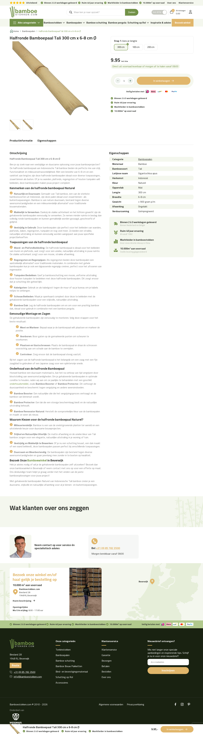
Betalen (106, 666)
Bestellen (106, 671)
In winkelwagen (161, 80)
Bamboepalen (75, 22)
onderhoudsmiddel (19, 383)
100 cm (136, 47)
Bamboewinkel (37, 460)
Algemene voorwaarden (111, 704)
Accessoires (62, 682)
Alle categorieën (26, 23)
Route (15, 665)
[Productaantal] (124, 80)
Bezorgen (107, 660)
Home (16, 31)
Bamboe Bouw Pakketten (69, 666)
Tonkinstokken (63, 649)
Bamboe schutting (96, 22)
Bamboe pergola (117, 22)
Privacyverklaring (135, 704)
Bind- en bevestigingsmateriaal (72, 671)
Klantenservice (186, 2)
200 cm (150, 47)
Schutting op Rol (138, 22)
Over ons (171, 2)
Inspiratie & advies (161, 22)
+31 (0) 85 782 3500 (107, 548)
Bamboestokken (54, 22)
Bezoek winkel (182, 22)
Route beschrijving (22, 600)
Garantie (106, 655)
